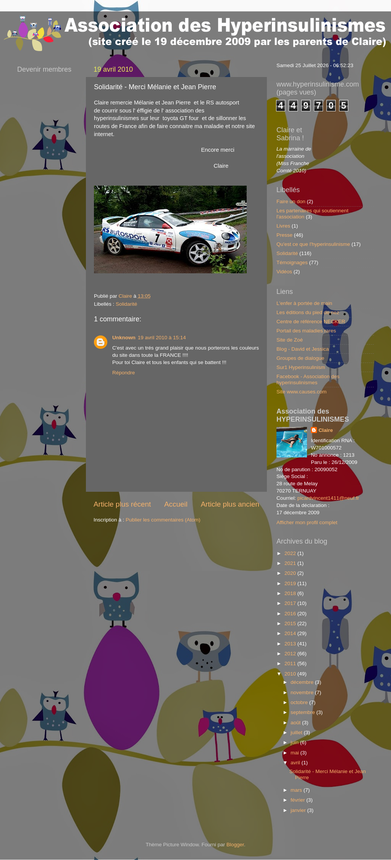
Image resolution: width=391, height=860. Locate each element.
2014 (290, 633)
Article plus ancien (230, 504)
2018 (290, 593)
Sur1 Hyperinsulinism (300, 367)
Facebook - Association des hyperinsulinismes (307, 379)
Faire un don (290, 201)
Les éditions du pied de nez (307, 312)
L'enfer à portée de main (304, 303)
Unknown (124, 337)
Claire (325, 430)
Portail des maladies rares (306, 331)
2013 (290, 644)
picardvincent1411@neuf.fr (328, 498)
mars (297, 790)
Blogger (235, 844)
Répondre (123, 372)
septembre (304, 712)
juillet (297, 732)
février (298, 800)
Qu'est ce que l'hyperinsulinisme (313, 244)
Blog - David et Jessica (302, 349)
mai (296, 753)
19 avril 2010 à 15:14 (162, 337)
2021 (290, 563)
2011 (290, 663)
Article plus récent (122, 504)
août (296, 722)
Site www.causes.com (301, 392)
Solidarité (126, 304)
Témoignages (292, 262)
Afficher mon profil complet (307, 522)
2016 (290, 613)
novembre (303, 692)
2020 (290, 573)
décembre (303, 682)
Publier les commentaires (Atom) (163, 520)
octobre (300, 702)
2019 (290, 583)
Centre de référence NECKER (310, 321)
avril (296, 762)
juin (295, 742)
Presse (284, 235)
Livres (283, 226)
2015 (290, 623)
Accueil (175, 504)
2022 (290, 553)
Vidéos (284, 271)
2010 (290, 674)
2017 (290, 603)
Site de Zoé (289, 340)
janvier (299, 810)
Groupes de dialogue (300, 358)
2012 (290, 653)
